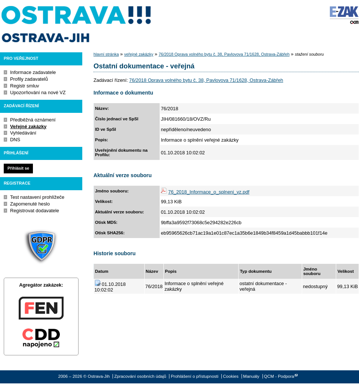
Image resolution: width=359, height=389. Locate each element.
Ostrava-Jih (76, 24)
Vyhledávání (23, 133)
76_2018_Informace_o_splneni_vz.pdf (208, 192)
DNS (15, 139)
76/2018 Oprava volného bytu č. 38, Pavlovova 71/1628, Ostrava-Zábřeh (224, 54)
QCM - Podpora (279, 376)
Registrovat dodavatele (34, 210)
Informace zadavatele (33, 72)
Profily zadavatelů (29, 79)
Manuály (251, 376)
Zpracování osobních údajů (140, 376)
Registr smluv (24, 86)
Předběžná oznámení (33, 120)
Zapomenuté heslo (30, 204)
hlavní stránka (106, 54)
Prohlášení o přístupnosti (194, 376)
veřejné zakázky (138, 54)
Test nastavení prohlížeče (37, 197)
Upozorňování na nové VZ (38, 92)
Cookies (231, 376)
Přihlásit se (18, 168)
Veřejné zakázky (28, 126)
